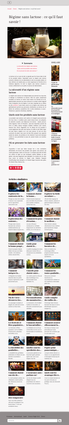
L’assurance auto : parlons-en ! (34, 374)
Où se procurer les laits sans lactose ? (27, 71)
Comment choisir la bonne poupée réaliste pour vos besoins (16, 247)
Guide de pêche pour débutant (55, 84)
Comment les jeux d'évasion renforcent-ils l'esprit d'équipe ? (34, 222)
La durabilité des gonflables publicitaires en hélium (15, 351)
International (18, 416)
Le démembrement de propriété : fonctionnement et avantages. (56, 110)
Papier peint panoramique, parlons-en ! (50, 350)
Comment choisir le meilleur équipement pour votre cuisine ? (52, 222)
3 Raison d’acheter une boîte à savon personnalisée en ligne (56, 137)
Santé (25, 416)
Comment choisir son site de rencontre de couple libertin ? (16, 376)
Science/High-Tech (34, 416)
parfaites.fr (16, 105)
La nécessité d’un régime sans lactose (27, 66)
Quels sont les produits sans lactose (27, 68)
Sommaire (28, 63)
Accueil (9, 9)
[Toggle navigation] (9, 2)
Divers (15, 9)
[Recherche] (32, 420)
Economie (9, 416)
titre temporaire (15, 398)
